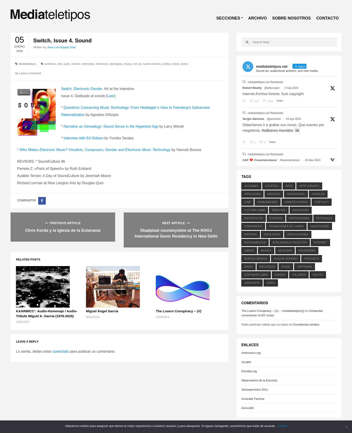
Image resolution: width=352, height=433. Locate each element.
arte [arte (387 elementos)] (289, 186)
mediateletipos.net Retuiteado (265, 82)
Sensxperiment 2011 (254, 389)
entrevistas (88, 64)
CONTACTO (327, 18)
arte (59, 64)
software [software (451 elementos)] (304, 266)
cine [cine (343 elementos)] (247, 202)
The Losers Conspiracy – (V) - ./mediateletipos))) (272, 311)
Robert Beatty (252, 88)
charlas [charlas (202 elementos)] (318, 194)
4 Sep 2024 (291, 88)
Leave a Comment (30, 73)
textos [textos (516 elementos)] (317, 274)
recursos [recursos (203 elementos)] (267, 266)
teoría (175, 64)
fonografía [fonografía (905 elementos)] (253, 226)
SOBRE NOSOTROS (291, 18)
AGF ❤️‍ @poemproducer (259, 160)
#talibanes (270, 130)
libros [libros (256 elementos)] (249, 250)
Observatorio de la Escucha (259, 380)
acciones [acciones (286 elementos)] (251, 186)
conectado (60, 351)
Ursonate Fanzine (252, 398)
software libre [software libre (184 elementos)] (256, 274)
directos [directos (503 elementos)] (279, 210)
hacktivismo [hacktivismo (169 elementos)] (319, 226)
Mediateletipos (27, 64)
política (166, 64)
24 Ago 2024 (293, 118)
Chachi (282, 426)
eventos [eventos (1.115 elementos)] (276, 218)
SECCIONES (228, 18)
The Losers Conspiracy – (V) (178, 311)
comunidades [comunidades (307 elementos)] (267, 202)
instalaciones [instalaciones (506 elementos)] (297, 234)
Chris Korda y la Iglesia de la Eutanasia (62, 230)
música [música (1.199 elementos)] (266, 250)
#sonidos (286, 130)
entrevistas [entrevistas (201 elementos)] (253, 218)
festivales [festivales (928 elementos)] (324, 218)
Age (111, 126)
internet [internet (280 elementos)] (320, 242)
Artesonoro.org (251, 352)
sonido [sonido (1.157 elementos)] (280, 274)
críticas (75, 64)
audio (66, 64)
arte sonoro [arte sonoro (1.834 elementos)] (309, 186)
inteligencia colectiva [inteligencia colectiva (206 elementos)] (290, 242)
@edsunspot (271, 88)
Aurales (246, 362)
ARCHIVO (257, 18)
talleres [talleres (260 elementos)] (299, 274)
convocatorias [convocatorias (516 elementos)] (296, 202)
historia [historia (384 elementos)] (250, 234)
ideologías (116, 64)
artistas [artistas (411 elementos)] (273, 194)
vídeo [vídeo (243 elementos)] (270, 282)
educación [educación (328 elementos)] (301, 210)
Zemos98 (247, 408)
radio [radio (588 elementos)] (248, 266)
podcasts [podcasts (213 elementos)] (311, 258)
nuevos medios (152, 64)
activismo (50, 64)
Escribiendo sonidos (306, 324)
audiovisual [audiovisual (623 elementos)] (296, 194)
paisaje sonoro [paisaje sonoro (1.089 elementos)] (285, 258)
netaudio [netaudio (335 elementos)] (285, 250)
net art (137, 64)
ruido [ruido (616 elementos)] (286, 266)
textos (184, 64)
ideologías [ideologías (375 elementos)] (272, 234)
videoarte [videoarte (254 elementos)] (252, 282)
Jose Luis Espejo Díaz (61, 47)
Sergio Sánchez (253, 118)
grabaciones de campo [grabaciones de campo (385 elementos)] (286, 226)
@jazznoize (274, 118)
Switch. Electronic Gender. (82, 89)
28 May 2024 (312, 160)
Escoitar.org (249, 371)
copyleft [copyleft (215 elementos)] (322, 202)
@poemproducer (290, 160)
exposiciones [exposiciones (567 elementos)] (299, 218)
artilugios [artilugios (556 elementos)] (252, 194)
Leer (110, 96)
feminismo (102, 64)
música (127, 64)
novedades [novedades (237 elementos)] (307, 250)
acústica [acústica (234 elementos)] (272, 186)
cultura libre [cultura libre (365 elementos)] (254, 210)
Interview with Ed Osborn (83, 138)
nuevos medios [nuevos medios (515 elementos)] (255, 258)
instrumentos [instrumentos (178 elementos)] (255, 242)
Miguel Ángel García (102, 311)
